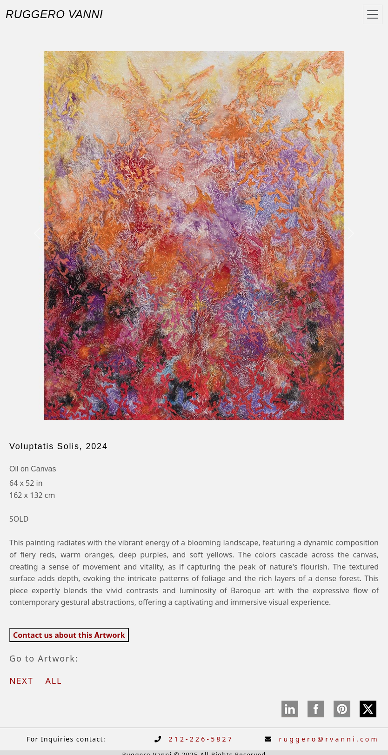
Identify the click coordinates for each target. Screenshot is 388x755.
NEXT (25, 680)
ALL (53, 680)
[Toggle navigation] (372, 14)
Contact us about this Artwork (69, 635)
